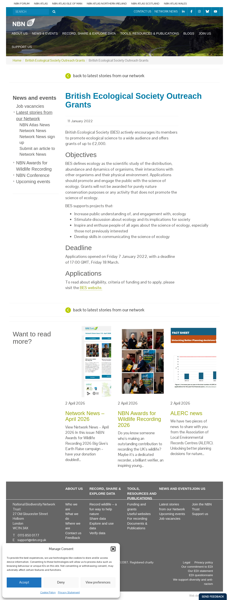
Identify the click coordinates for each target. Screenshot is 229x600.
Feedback (72, 538)
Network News (166, 11)
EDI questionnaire (201, 575)
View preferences (98, 582)
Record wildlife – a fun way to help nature (103, 509)
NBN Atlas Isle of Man (67, 3)
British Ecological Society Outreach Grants (55, 60)
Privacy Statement (69, 592)
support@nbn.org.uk (31, 540)
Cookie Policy (48, 592)
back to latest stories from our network (108, 76)
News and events (34, 98)
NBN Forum (22, 3)
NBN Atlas (41, 3)
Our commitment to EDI (197, 566)
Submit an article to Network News (37, 151)
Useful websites (139, 514)
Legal (186, 562)
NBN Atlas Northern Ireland (107, 3)
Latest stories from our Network (34, 115)
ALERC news (186, 413)
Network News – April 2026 (84, 416)
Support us (22, 47)
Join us (205, 33)
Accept (24, 582)
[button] (113, 549)
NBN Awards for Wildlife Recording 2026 (139, 419)
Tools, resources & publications (149, 33)
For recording (137, 518)
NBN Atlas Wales (175, 3)
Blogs (188, 33)
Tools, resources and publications (142, 493)
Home (17, 60)
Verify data (97, 533)
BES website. (91, 287)
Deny (61, 582)
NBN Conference (32, 175)
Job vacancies (30, 106)
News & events (45, 33)
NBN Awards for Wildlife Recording (34, 166)
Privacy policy (203, 562)
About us (20, 33)
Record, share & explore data (89, 33)
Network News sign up (37, 139)
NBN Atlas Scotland (145, 3)
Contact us (142, 11)
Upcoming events (33, 181)
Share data (97, 518)
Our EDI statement (200, 571)
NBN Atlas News (34, 124)
